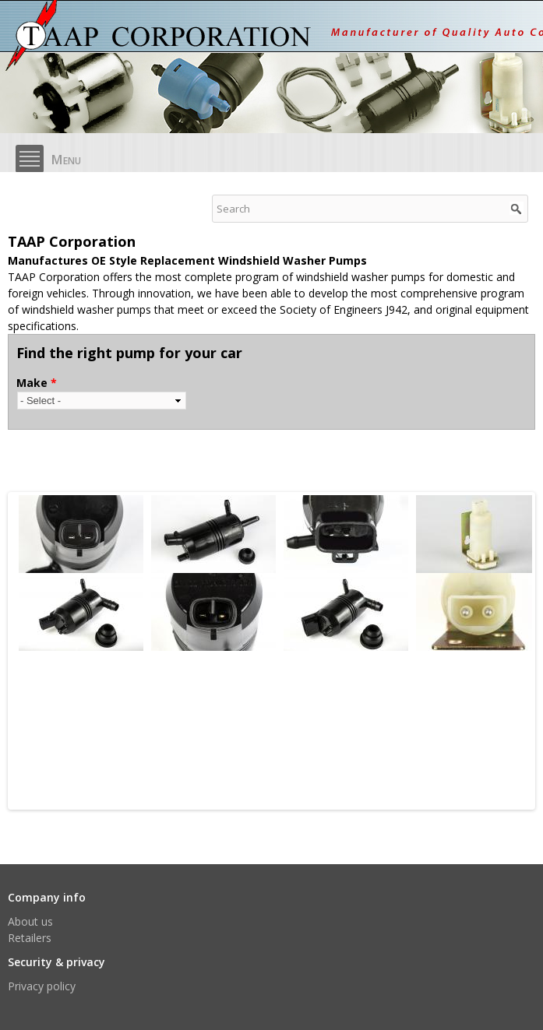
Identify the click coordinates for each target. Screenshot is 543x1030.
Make (36, 382)
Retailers (29, 937)
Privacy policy (42, 986)
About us (30, 921)
